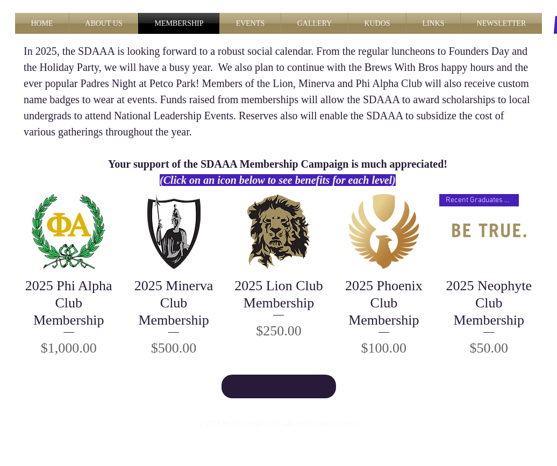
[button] (103, 23)
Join (278, 386)
